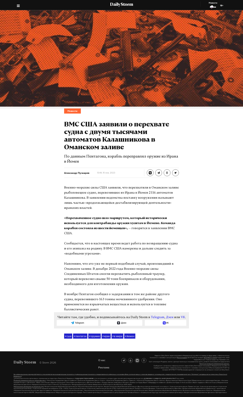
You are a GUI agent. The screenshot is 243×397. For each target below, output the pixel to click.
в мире (117, 336)
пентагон (80, 336)
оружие (94, 336)
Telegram (157, 317)
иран (106, 336)
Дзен (169, 317)
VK (183, 317)
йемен (129, 336)
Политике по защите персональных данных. (214, 364)
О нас (101, 360)
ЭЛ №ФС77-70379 (210, 357)
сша (68, 336)
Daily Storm (121, 5)
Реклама (103, 367)
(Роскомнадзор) (182, 357)
